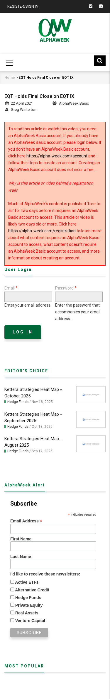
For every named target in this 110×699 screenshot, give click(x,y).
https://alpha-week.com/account (56, 156)
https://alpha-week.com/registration (42, 230)
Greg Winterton (23, 109)
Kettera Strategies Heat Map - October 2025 (33, 393)
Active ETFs (26, 582)
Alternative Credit (31, 590)
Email (9, 288)
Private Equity (28, 605)
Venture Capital (29, 620)
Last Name (20, 556)
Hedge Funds (17, 402)
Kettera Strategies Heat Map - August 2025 (33, 442)
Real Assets (26, 613)
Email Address (26, 521)
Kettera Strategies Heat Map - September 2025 (33, 417)
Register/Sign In (22, 6)
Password (64, 288)
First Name (20, 539)
